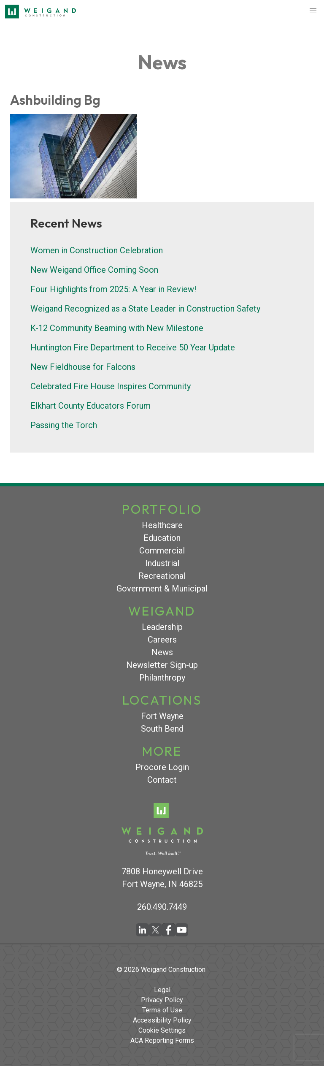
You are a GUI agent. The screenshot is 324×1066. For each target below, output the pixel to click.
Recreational (162, 576)
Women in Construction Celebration (96, 250)
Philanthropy (162, 678)
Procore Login (162, 767)
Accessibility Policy (162, 1020)
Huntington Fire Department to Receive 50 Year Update (132, 347)
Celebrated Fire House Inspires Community (110, 386)
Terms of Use (162, 1010)
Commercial (162, 550)
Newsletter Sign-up (162, 665)
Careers (162, 640)
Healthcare (162, 525)
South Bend (162, 729)
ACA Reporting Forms (162, 1040)
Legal (162, 990)
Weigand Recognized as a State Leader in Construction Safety (145, 309)
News (162, 652)
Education (162, 538)
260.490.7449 (162, 907)
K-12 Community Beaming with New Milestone (116, 328)
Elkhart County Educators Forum (90, 406)
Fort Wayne (162, 716)
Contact (162, 780)
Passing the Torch (63, 425)
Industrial (162, 563)
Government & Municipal (162, 588)
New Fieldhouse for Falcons (82, 367)
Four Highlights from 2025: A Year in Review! (113, 289)
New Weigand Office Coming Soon (94, 270)
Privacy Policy (162, 1000)
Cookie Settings (162, 1030)
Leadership (162, 627)
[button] (313, 11)
